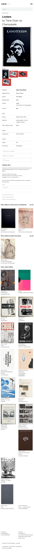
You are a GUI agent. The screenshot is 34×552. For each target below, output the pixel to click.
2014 (17, 100)
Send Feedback (11, 543)
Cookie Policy (19, 546)
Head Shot (20, 400)
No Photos (3, 230)
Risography (19, 146)
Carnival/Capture (4, 533)
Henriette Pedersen (28, 535)
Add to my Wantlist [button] (8, 156)
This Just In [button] (5, 187)
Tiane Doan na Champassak (23, 105)
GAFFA (3, 401)
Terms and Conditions (7, 548)
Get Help (18, 543)
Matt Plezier (4, 320)
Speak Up (20, 319)
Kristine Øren (21, 536)
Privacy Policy (12, 546)
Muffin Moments (22, 426)
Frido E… (24, 538)
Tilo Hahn (22, 535)
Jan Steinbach (5, 375)
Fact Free (3, 319)
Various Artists (27, 347)
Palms (19, 230)
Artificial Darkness (22, 345)
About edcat (4, 543)
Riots (25, 117)
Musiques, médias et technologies (25, 292)
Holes (2, 507)
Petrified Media (4, 292)
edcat (7, 199)
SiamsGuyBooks (10, 197)
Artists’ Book (5, 13)
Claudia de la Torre (24, 401)
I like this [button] (6, 160)
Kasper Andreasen (24, 428)
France (21, 93)
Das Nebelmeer (21, 533)
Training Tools (4, 426)
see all (31, 205)
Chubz (2, 345)
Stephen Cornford (6, 294)
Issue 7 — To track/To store (24, 507)
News (21, 117)
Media (17, 117)
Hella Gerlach (21, 372)
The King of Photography (6, 261)
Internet (23, 122)
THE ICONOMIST (24, 508)
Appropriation (20, 120)
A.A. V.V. (21, 347)
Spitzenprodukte (5, 347)
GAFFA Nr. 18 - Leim (5, 400)
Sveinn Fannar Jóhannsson (8, 508)
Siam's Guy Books (16, 236)
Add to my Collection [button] (9, 151)
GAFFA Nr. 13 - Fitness (6, 480)
